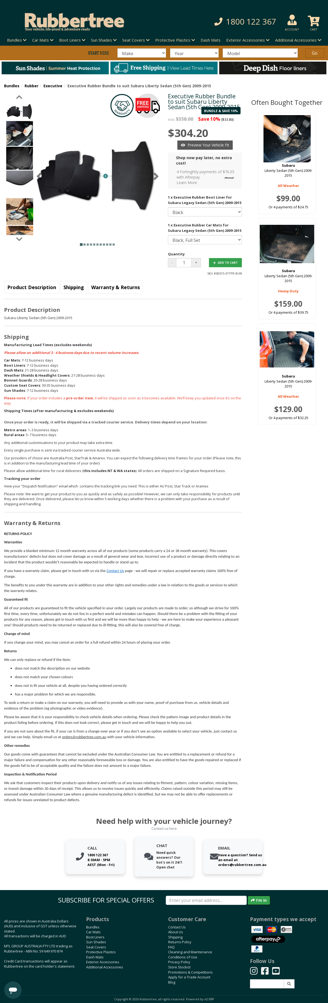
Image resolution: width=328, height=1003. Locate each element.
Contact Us (115, 570)
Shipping (73, 287)
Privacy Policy (179, 961)
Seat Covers (96, 947)
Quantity (176, 254)
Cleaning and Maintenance (190, 951)
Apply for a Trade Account (189, 977)
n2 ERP (209, 999)
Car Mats (93, 932)
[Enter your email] (206, 900)
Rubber (31, 85)
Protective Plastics (101, 951)
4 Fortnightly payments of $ (207, 177)
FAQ (171, 947)
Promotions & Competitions (190, 972)
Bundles (11, 85)
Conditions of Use (182, 957)
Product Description (31, 287)
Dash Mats (211, 40)
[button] (231, 22)
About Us (175, 932)
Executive (52, 85)
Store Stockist (179, 967)
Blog (171, 982)
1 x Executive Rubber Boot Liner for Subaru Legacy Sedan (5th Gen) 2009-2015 (204, 200)
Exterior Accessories (102, 961)
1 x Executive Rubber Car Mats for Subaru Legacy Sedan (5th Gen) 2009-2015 (204, 228)
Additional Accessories (104, 967)
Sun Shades (96, 942)
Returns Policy (179, 942)
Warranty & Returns (115, 287)
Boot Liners (95, 937)
